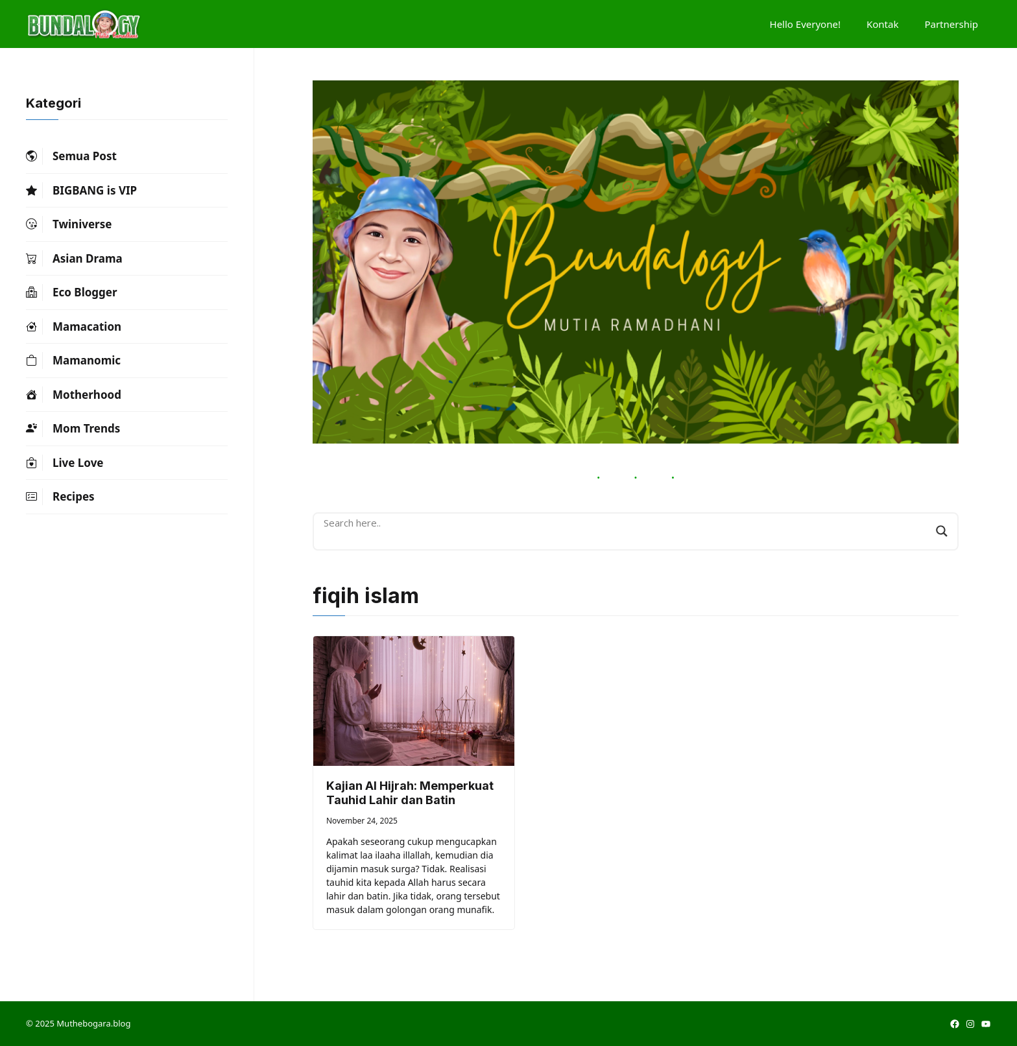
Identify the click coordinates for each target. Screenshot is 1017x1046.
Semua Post (71, 156)
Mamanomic (73, 360)
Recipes (60, 496)
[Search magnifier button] (942, 531)
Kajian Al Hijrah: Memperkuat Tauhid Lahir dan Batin (410, 793)
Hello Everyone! (805, 24)
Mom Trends (73, 428)
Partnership (951, 24)
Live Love (65, 463)
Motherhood (73, 394)
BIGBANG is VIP (81, 190)
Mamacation (73, 326)
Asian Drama (74, 258)
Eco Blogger (71, 292)
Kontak (882, 24)
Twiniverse (69, 224)
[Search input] (626, 523)
